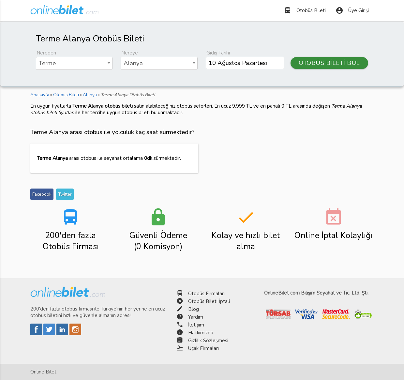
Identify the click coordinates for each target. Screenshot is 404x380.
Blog (193, 309)
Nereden (46, 53)
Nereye (129, 53)
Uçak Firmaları (203, 348)
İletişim (196, 325)
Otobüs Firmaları (206, 293)
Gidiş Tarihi (218, 53)
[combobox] (74, 63)
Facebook (42, 194)
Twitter (65, 194)
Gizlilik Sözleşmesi (208, 340)
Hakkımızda (200, 332)
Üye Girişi (352, 10)
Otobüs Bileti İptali (209, 301)
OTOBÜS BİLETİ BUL (329, 63)
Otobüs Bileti (305, 10)
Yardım (195, 317)
